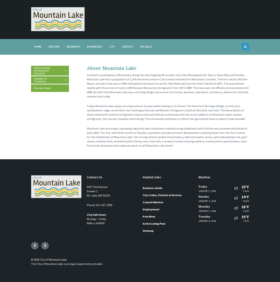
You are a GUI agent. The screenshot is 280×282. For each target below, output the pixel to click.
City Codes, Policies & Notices (162, 195)
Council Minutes (153, 202)
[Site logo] (58, 30)
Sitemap (148, 230)
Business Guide (152, 188)
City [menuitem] (112, 46)
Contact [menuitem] (127, 46)
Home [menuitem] (37, 46)
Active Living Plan (154, 223)
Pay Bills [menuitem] (146, 46)
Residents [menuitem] (73, 46)
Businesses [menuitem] (94, 46)
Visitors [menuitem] (53, 46)
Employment (151, 209)
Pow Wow (149, 216)
